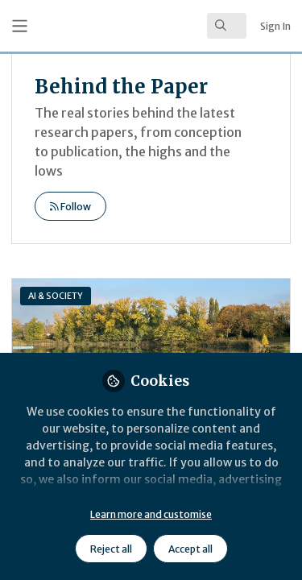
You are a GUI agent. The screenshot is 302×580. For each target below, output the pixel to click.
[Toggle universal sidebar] (19, 26)
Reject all (111, 549)
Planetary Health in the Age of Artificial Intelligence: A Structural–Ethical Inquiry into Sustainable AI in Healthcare (151, 343)
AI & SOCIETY (55, 296)
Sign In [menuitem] (275, 26)
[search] (226, 26)
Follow (70, 207)
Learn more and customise (151, 514)
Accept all (190, 549)
